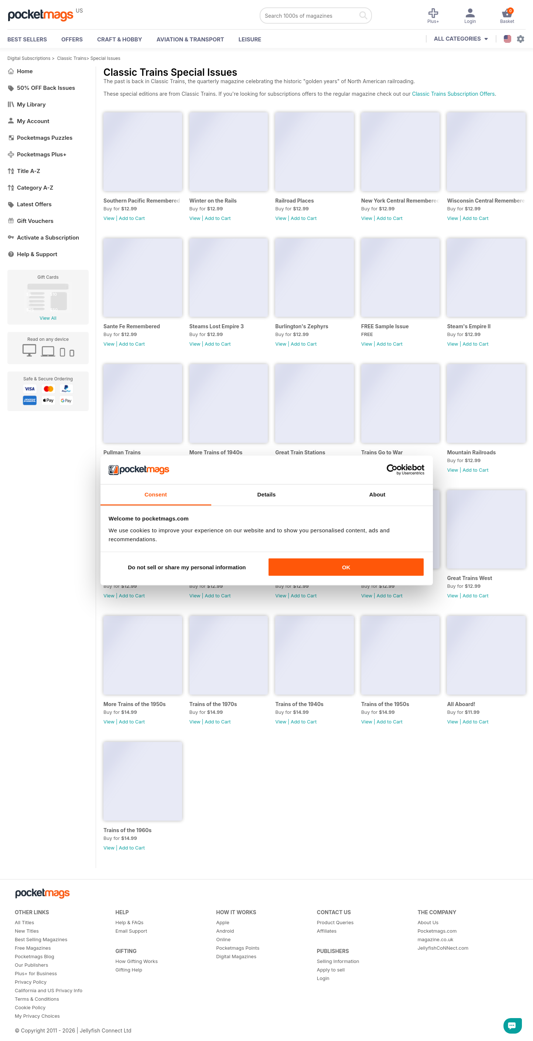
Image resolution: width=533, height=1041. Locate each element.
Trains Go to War (382, 452)
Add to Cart (132, 218)
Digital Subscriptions (29, 58)
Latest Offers (29, 204)
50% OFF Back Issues (41, 87)
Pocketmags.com (437, 931)
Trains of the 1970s (213, 704)
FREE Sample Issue (385, 326)
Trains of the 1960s (127, 830)
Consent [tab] (155, 494)
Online (223, 939)
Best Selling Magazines (41, 939)
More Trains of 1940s (216, 452)
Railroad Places (294, 200)
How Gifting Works (137, 961)
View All (48, 318)
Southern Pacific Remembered (141, 200)
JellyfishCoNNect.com (442, 948)
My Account (28, 121)
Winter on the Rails (213, 200)
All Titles (24, 922)
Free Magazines (33, 948)
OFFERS (72, 39)
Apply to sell (331, 970)
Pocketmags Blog (34, 956)
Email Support (131, 931)
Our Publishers (31, 965)
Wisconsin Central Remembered (486, 200)
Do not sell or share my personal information (187, 567)
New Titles (27, 931)
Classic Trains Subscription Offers (453, 94)
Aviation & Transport (190, 39)
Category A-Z (30, 187)
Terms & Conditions (37, 999)
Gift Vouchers (30, 220)
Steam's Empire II (469, 326)
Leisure (250, 39)
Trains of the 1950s (385, 704)
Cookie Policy (30, 1007)
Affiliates (326, 931)
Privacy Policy (31, 982)
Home (20, 71)
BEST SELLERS (27, 39)
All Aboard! (461, 704)
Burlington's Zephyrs (301, 326)
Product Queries (335, 922)
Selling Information (338, 961)
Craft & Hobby (119, 39)
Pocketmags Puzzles (39, 137)
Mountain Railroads (471, 452)
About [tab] (377, 494)
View (109, 218)
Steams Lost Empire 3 (216, 326)
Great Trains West (469, 578)
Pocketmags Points (237, 948)
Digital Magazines (236, 956)
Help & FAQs (130, 922)
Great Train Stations (300, 452)
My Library (26, 104)
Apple (222, 922)
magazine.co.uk (435, 939)
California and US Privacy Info (48, 990)
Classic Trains (71, 58)
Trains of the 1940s (299, 704)
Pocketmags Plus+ (36, 154)
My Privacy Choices (37, 1016)
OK (346, 567)
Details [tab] (266, 494)
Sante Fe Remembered (131, 326)
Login (323, 978)
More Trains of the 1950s (134, 704)
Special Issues (105, 58)
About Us (427, 922)
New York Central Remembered (400, 200)
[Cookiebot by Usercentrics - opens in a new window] (392, 469)
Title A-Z (23, 170)
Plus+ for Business (36, 973)
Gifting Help (129, 970)
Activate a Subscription (43, 237)
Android (225, 931)
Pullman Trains (122, 452)
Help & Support (32, 254)
